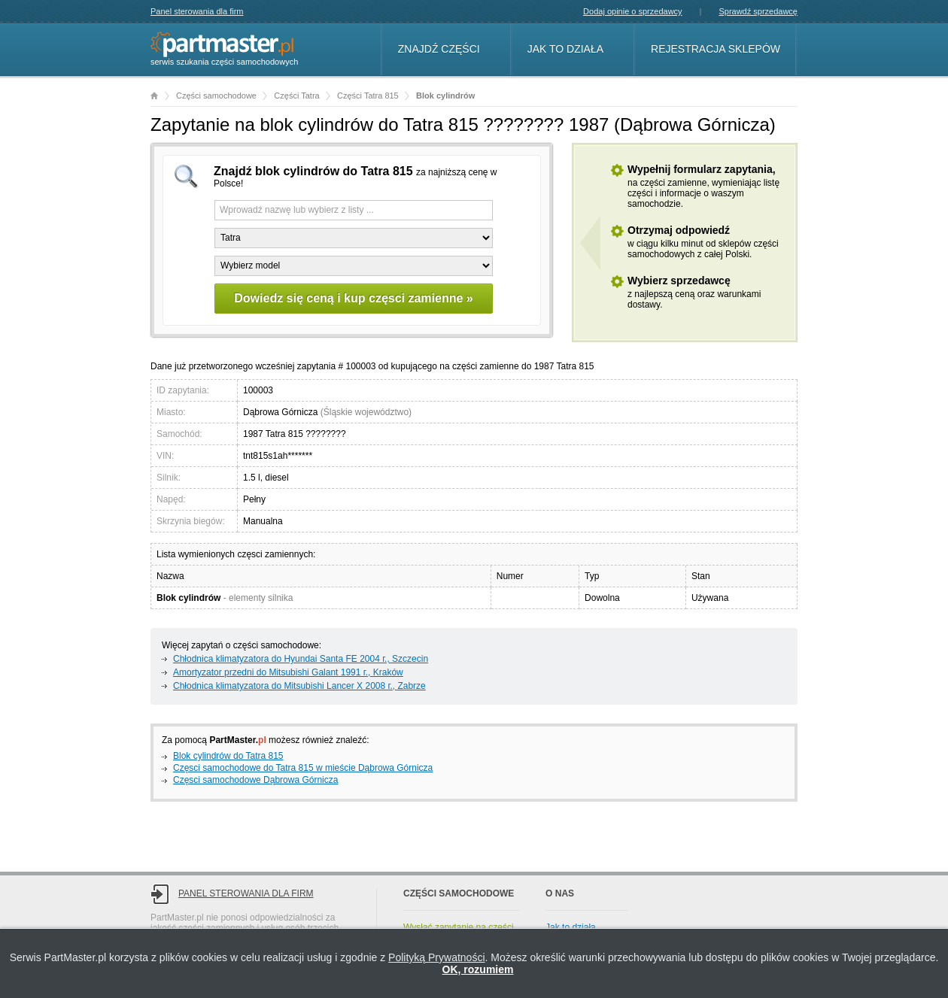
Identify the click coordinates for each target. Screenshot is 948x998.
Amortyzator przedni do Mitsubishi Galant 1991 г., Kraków (288, 672)
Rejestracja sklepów (715, 49)
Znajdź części (439, 49)
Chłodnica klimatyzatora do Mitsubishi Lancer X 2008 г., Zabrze (299, 686)
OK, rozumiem (478, 969)
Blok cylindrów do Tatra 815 (228, 756)
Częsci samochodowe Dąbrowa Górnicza (255, 780)
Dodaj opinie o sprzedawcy (632, 11)
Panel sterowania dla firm (197, 11)
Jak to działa (565, 49)
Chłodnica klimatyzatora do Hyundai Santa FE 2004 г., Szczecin (300, 659)
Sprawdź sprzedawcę (758, 11)
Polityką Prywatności (436, 957)
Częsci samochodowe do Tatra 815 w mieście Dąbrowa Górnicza (303, 768)
